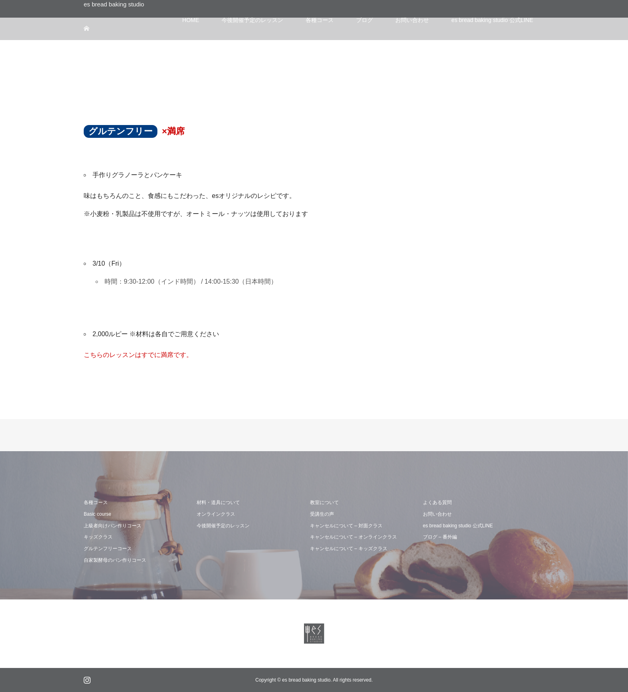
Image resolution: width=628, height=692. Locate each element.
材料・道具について (218, 502)
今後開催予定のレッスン (223, 526)
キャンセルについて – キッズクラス (348, 548)
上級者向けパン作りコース (112, 526)
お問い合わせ (437, 514)
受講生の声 (322, 514)
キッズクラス (98, 537)
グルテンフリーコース (108, 548)
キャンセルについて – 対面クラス (346, 526)
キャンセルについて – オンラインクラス (353, 537)
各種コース (96, 502)
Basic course (97, 514)
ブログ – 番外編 (440, 537)
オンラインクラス (216, 514)
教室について (324, 502)
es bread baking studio (114, 4)
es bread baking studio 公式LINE (458, 526)
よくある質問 (437, 502)
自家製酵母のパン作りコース (115, 560)
